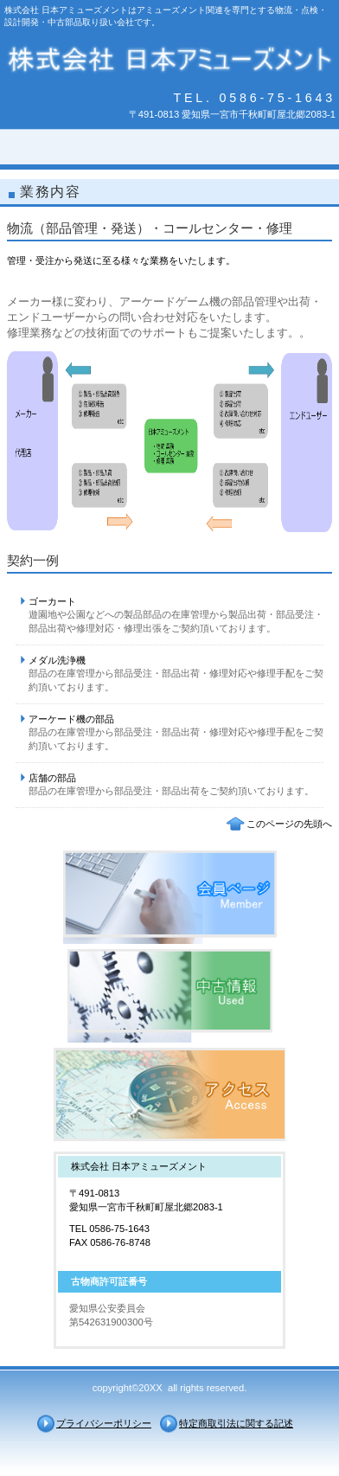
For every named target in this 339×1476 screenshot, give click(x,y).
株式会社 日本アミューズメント (169, 59)
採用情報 (169, 996)
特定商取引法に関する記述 (236, 1423)
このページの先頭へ (289, 823)
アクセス (169, 1094)
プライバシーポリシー (103, 1423)
